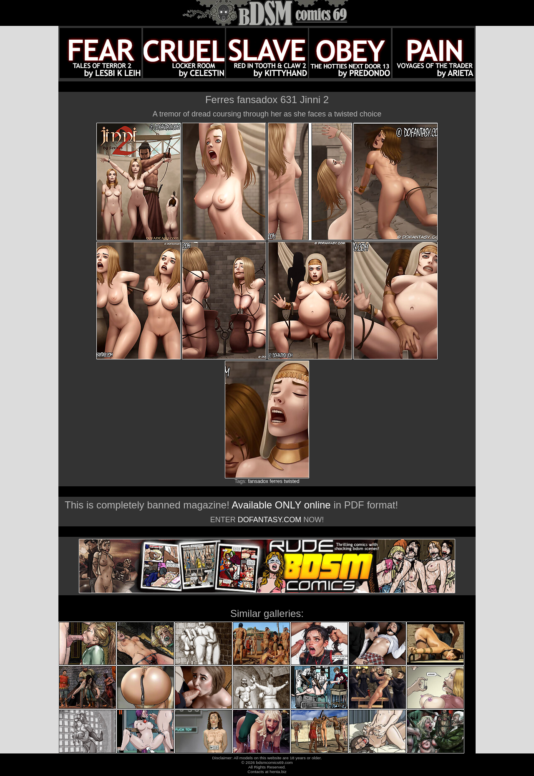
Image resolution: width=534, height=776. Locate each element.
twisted (291, 481)
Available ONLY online (281, 505)
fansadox (258, 481)
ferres (276, 481)
